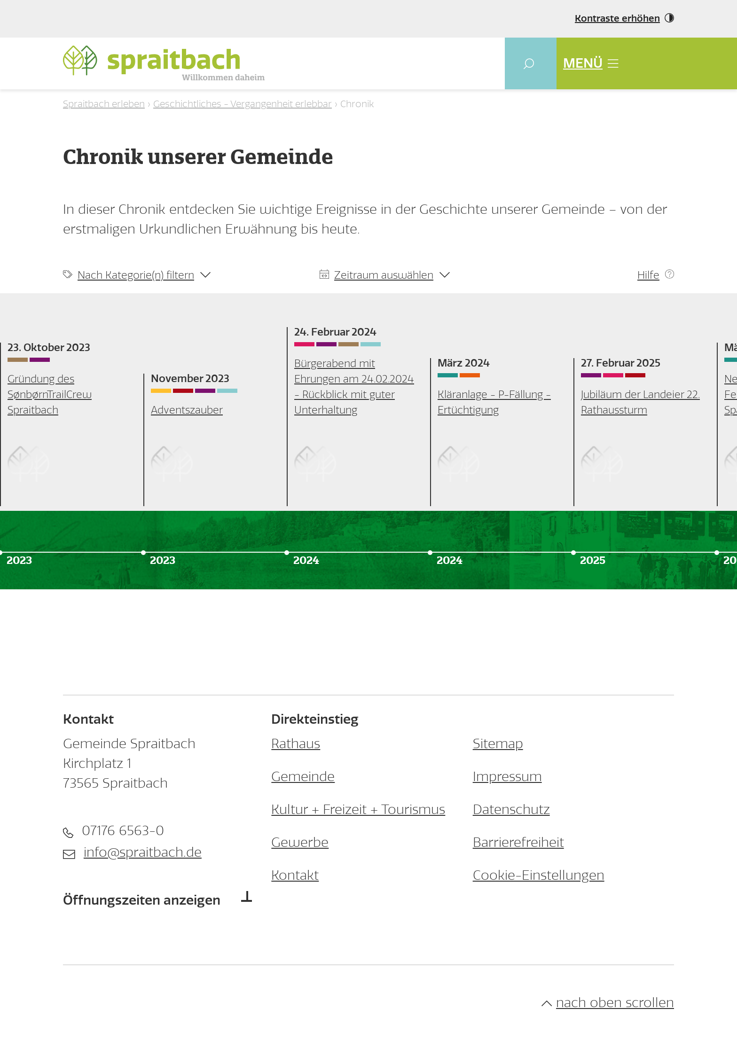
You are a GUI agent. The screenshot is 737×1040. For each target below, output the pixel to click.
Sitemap (498, 743)
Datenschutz (511, 809)
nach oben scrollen (607, 1002)
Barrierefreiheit (518, 842)
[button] (531, 63)
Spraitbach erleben (104, 103)
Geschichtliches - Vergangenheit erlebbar (242, 103)
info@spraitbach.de (143, 852)
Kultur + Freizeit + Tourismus (358, 809)
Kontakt (295, 875)
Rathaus (295, 743)
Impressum (507, 776)
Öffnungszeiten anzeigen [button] (141, 900)
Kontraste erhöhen (617, 18)
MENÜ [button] (590, 63)
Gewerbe (300, 842)
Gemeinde (303, 776)
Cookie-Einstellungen (538, 875)
